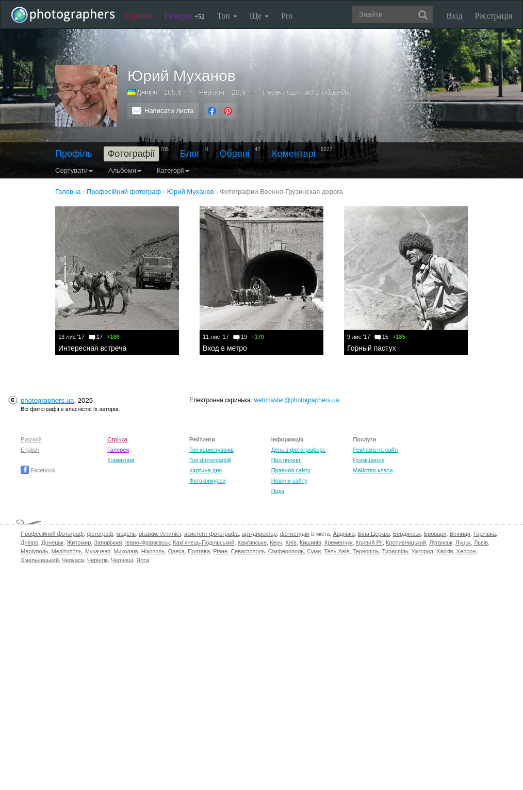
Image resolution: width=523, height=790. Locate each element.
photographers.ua (47, 400)
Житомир (79, 542)
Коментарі (294, 154)
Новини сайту (289, 481)
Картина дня (205, 470)
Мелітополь (67, 551)
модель (126, 534)
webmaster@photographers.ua (296, 400)
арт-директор (259, 534)
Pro (286, 15)
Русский (31, 439)
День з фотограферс (298, 450)
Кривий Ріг (369, 542)
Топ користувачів (211, 450)
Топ (227, 15)
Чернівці (122, 560)
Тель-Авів (336, 551)
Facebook (38, 470)
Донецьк (52, 542)
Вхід (455, 15)
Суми (314, 551)
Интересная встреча (92, 348)
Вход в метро (225, 348)
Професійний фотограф (52, 534)
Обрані (235, 154)
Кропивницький (406, 542)
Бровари (435, 534)
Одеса (176, 551)
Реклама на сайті (375, 450)
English (30, 450)
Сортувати (74, 170)
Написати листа (169, 110)
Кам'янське (252, 542)
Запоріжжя (108, 542)
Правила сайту (290, 470)
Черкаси (73, 560)
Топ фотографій (210, 460)
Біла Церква (374, 534)
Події (278, 491)
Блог (190, 154)
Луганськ (440, 542)
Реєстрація (493, 15)
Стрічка (138, 15)
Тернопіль (366, 551)
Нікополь (153, 551)
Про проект (286, 460)
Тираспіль (395, 551)
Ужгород (422, 551)
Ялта (142, 560)
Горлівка (484, 534)
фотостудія (294, 534)
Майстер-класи (373, 470)
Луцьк (463, 542)
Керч (276, 542)
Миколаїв (125, 551)
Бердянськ (407, 534)
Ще (259, 15)
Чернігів (97, 560)
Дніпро (147, 92)
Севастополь (248, 551)
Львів (481, 542)
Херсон (466, 551)
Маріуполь (34, 551)
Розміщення (368, 460)
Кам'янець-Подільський (203, 542)
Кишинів (310, 542)
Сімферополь (286, 551)
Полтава (199, 551)
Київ (290, 542)
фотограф (100, 534)
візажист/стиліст (160, 534)
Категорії (173, 170)
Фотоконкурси (207, 481)
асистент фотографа (211, 534)
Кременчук (338, 542)
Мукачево (97, 551)
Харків (444, 551)
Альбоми (124, 170)
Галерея (185, 15)
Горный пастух (371, 348)
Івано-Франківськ (147, 542)
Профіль (73, 154)
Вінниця (460, 534)
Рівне (220, 551)
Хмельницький (40, 560)
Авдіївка (344, 534)
